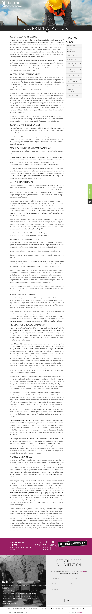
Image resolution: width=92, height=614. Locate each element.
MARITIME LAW (72, 60)
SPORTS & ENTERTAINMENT (72, 81)
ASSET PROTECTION (73, 86)
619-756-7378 (7, 601)
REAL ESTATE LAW (73, 76)
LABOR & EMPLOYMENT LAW (73, 91)
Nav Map (27, 612)
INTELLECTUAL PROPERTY (72, 65)
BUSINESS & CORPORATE (71, 71)
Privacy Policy (20, 612)
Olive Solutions (79, 612)
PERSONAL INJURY (73, 56)
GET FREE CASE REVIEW (73, 543)
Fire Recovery (71, 46)
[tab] (74, 45)
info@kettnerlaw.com (9, 603)
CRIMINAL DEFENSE (73, 96)
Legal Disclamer (12, 612)
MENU (46, 2)
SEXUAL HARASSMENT (71, 50)
